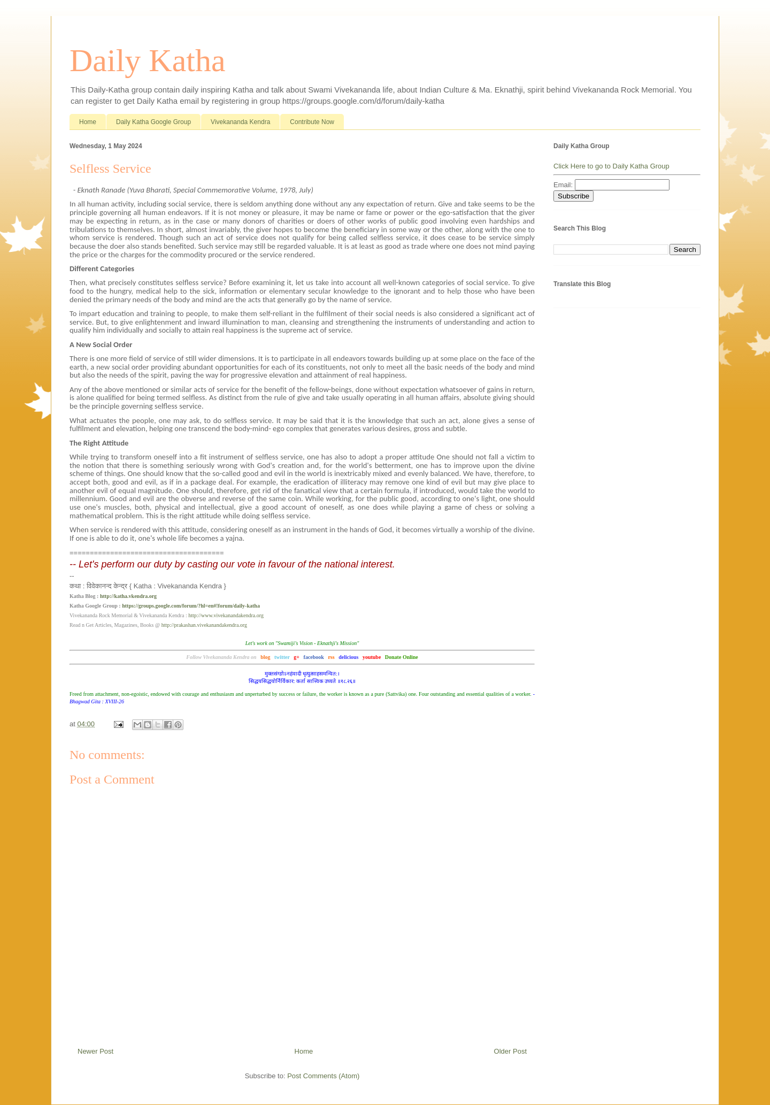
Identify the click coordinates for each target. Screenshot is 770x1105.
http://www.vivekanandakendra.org (226, 615)
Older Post (510, 1051)
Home (87, 122)
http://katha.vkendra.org (128, 596)
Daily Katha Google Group (153, 122)
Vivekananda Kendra (240, 122)
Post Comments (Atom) (323, 1076)
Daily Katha (148, 60)
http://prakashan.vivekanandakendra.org (204, 625)
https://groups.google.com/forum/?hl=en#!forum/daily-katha (191, 606)
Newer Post (95, 1051)
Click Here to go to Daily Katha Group (611, 166)
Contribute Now (312, 122)
